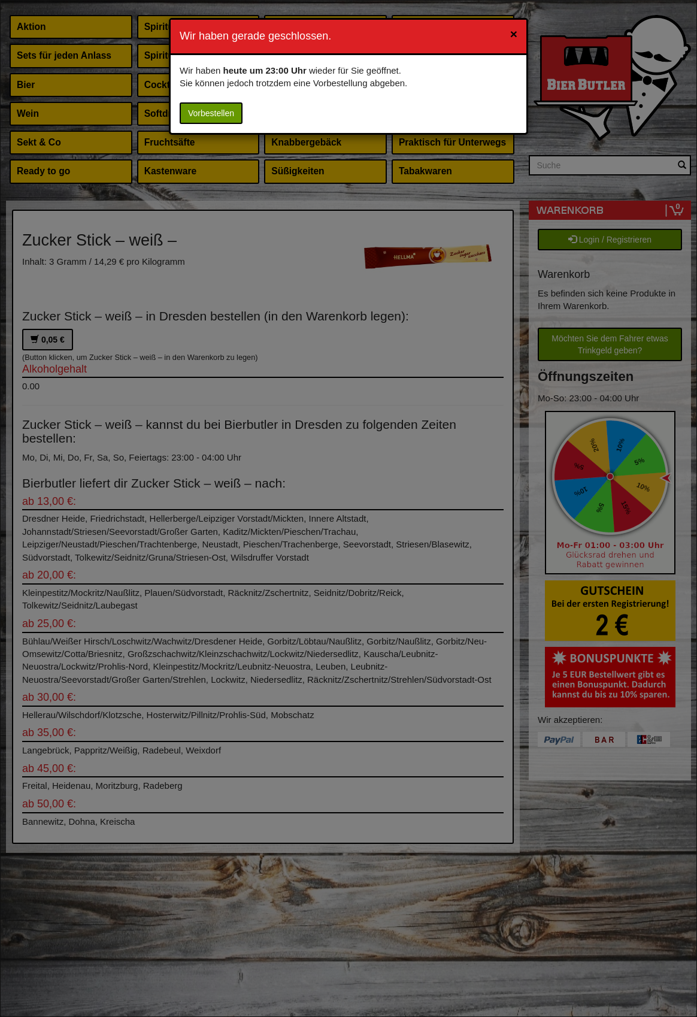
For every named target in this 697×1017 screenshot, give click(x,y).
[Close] (513, 34)
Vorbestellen (211, 113)
